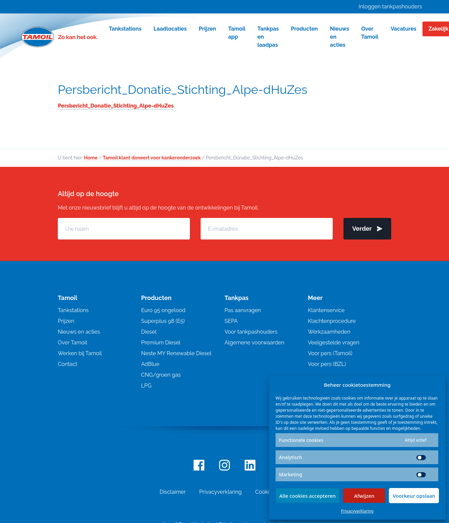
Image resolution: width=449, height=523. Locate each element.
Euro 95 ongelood (163, 310)
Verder (367, 228)
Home (90, 157)
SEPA (231, 321)
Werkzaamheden (329, 332)
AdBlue (150, 364)
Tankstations (73, 310)
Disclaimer (173, 492)
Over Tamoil (72, 342)
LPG (146, 385)
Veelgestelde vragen (333, 342)
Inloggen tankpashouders (390, 6)
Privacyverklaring (357, 511)
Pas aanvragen (243, 310)
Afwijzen (364, 495)
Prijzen (66, 321)
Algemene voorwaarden (254, 342)
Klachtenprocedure (332, 321)
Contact (67, 364)
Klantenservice (326, 310)
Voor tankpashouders (251, 332)
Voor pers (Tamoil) (330, 353)
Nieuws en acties (79, 332)
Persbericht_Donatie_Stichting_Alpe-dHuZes (182, 89)
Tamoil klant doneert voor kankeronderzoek (152, 157)
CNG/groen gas (161, 375)
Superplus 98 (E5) (163, 321)
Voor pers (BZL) (327, 364)
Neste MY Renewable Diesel (176, 353)
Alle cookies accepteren (307, 495)
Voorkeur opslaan (414, 495)
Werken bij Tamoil (80, 353)
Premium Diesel (160, 342)
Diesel (149, 332)
